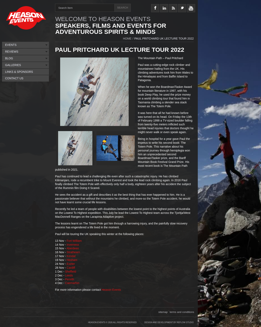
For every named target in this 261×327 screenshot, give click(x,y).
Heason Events (111, 289)
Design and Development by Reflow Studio (169, 322)
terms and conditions (182, 312)
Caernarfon (72, 283)
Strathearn (73, 252)
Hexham (72, 260)
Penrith (69, 279)
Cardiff (71, 267)
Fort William (74, 240)
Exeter (71, 263)
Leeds (69, 275)
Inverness (73, 244)
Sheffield (70, 271)
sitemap (163, 312)
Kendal (71, 256)
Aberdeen (72, 248)
